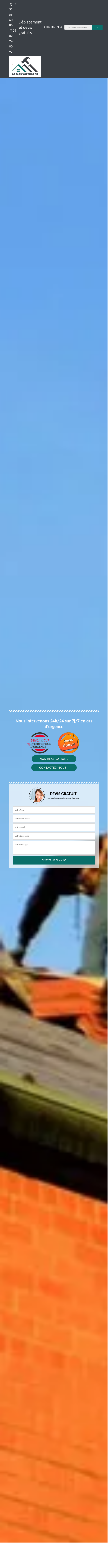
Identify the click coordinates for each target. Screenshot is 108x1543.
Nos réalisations (54, 759)
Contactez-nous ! (54, 768)
